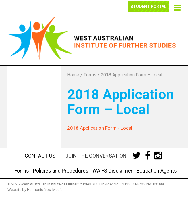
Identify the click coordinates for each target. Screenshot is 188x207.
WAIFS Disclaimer (112, 171)
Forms (21, 171)
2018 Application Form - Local (99, 128)
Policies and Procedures (60, 171)
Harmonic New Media (45, 189)
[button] (176, 7)
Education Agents (157, 171)
